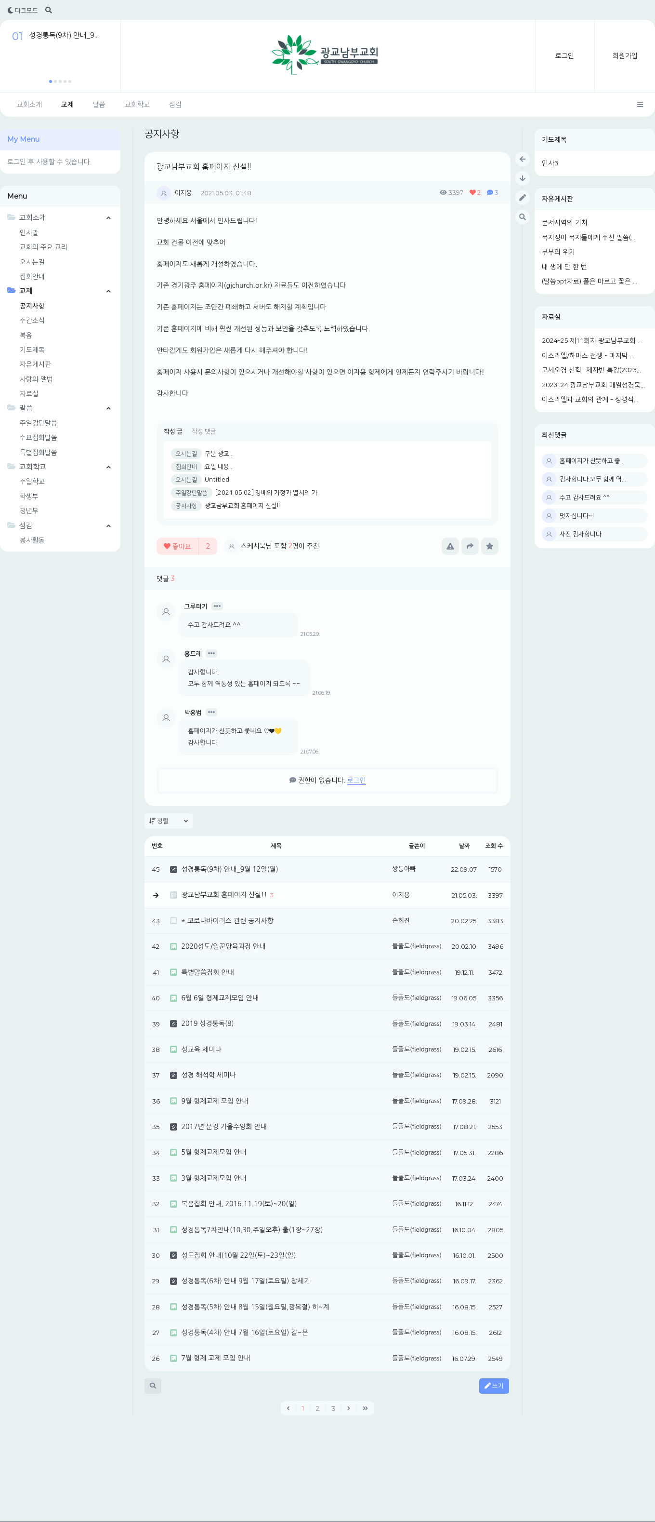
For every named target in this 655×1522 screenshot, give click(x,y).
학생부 (29, 496)
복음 (26, 335)
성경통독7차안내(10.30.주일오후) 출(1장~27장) (252, 1229)
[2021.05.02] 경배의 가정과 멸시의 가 (266, 492)
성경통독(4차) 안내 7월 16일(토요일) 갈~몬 (244, 1332)
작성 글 (173, 431)
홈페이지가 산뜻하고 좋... (592, 461)
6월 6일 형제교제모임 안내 (219, 998)
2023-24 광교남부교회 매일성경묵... (593, 385)
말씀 (99, 104)
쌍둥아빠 (404, 869)
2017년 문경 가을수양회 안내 (223, 1126)
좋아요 (187, 546)
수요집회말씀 (38, 438)
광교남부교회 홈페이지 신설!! (204, 166)
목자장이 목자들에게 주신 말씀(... (588, 238)
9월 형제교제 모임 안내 (214, 1101)
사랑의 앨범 (36, 379)
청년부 (29, 511)
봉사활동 (32, 540)
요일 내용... (219, 466)
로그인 (564, 56)
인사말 (29, 233)
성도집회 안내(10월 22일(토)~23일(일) (238, 1255)
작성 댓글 (204, 431)
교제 (67, 104)
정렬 (168, 821)
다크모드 (22, 10)
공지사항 (32, 306)
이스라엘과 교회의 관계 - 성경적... (590, 400)
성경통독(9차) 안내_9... (64, 35)
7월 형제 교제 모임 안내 (215, 1358)
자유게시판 (557, 199)
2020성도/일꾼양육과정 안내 (223, 946)
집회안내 (32, 277)
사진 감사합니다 (581, 534)
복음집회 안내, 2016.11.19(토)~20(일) (239, 1203)
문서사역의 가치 (565, 223)
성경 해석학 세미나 (208, 1075)
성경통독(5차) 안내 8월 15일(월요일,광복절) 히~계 (255, 1307)
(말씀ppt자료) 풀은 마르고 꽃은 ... (589, 281)
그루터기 (196, 606)
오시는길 (32, 262)
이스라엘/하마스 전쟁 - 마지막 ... (588, 356)
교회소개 (29, 104)
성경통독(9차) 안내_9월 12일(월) (229, 869)
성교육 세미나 (201, 1049)
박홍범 (193, 712)
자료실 (551, 317)
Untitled (217, 479)
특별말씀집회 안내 (207, 972)
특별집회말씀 (38, 453)
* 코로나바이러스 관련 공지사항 (227, 920)
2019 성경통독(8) (207, 1023)
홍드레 (193, 653)
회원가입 (625, 56)
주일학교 (32, 481)
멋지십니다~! (577, 515)
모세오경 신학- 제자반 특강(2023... (591, 370)
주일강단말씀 (38, 423)
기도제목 (554, 140)
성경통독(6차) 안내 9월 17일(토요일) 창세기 (245, 1281)
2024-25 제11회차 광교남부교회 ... (592, 341)
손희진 (401, 920)
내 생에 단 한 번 (564, 267)
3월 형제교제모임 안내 (213, 1178)
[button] (50, 81)
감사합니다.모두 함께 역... (593, 479)
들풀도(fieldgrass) (417, 946)
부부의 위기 (558, 252)
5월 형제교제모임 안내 (213, 1152)
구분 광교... (219, 453)
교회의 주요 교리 (43, 247)
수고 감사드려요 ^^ (585, 497)
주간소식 (32, 320)
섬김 (175, 104)
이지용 (183, 192)
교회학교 (137, 104)
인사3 (550, 163)
